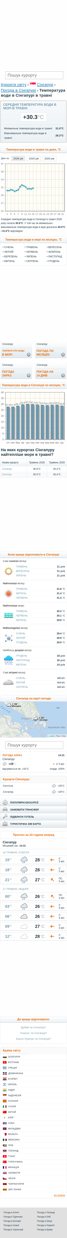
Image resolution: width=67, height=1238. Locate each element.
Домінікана (15, 1073)
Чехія (11, 1178)
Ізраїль (12, 1084)
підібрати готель (22, 816)
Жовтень (54, 251)
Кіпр (11, 1117)
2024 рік (49, 158)
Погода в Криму (45, 1229)
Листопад (55, 256)
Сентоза (7, 474)
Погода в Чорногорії (13, 1229)
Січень (9, 247)
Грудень (54, 261)
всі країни (59, 1195)
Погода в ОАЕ (44, 1217)
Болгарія (14, 1056)
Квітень (9, 261)
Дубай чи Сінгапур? (33, 1027)
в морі (13, 353)
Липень (31, 256)
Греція (12, 1067)
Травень (32, 247)
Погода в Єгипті (11, 1212)
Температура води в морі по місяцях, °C (33, 239)
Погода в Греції (44, 1221)
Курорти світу (13, 84)
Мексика (14, 1139)
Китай (12, 1112)
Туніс (11, 1156)
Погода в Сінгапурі (18, 90)
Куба (11, 1123)
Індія (11, 1090)
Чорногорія (16, 1184)
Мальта (13, 1134)
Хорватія (14, 1172)
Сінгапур (45, 84)
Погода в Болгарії (12, 1221)
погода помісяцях (45, 352)
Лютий (8, 251)
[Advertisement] (33, 35)
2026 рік (18, 158)
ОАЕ (10, 1145)
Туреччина (15, 1161)
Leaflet (51, 736)
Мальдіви (14, 1128)
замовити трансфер (24, 809)
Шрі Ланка (15, 1189)
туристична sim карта (25, 823)
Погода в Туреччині (13, 1217)
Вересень (55, 247)
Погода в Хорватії (46, 1225)
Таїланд (13, 1150)
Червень (32, 251)
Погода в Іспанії (11, 1225)
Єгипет (13, 1078)
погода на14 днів (45, 373)
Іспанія (13, 1101)
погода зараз (8, 373)
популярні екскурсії (24, 802)
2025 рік (34, 158)
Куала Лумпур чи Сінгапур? (33, 1038)
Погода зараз (12, 755)
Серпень (32, 261)
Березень (10, 256)
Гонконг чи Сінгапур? (33, 1033)
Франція (13, 1167)
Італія (12, 1106)
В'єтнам (13, 1062)
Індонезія (14, 1095)
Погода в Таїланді (46, 1212)
